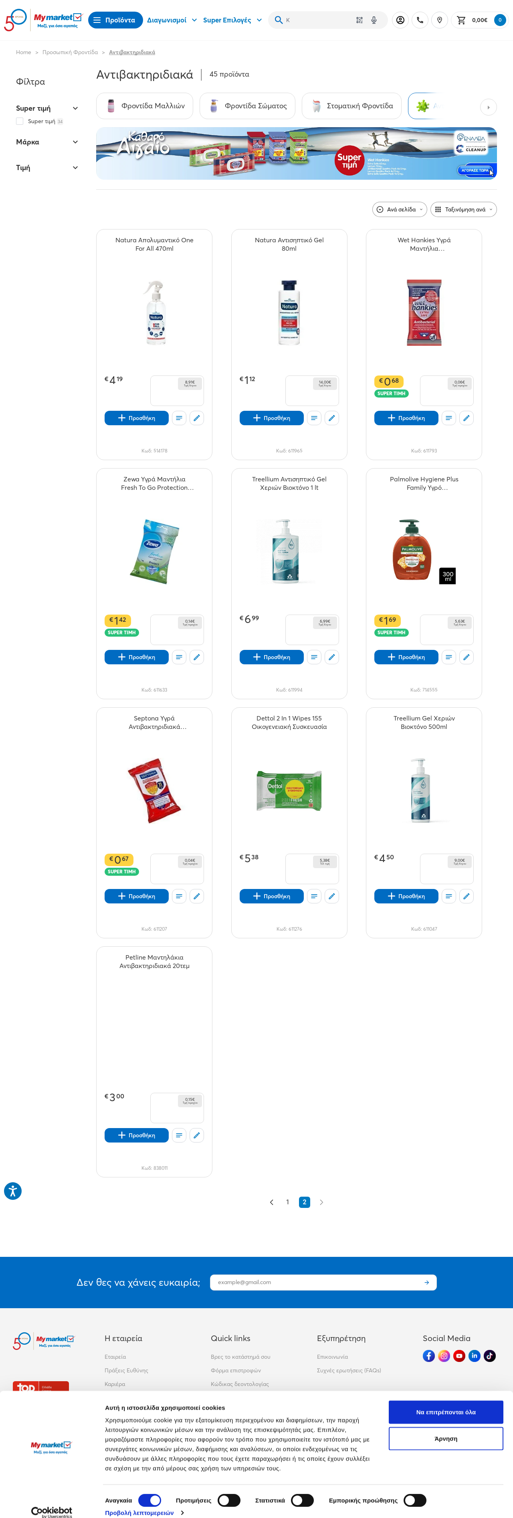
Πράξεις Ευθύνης (126, 1370)
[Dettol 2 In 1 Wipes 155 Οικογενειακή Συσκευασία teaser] (289, 722)
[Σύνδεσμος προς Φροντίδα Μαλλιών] (144, 106)
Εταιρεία (115, 1356)
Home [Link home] (23, 52)
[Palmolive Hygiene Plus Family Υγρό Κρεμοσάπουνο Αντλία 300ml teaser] (424, 483)
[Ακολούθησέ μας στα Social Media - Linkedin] (475, 1356)
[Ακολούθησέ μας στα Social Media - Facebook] (429, 1356)
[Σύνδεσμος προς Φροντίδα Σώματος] (247, 106)
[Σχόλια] (197, 418)
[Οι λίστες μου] (179, 418)
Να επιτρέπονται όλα (446, 1401)
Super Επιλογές (233, 20)
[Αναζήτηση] (279, 20)
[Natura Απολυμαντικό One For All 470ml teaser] (154, 244)
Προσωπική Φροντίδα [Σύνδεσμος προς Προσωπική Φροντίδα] (70, 52)
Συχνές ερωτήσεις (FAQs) (349, 1370)
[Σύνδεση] (400, 20)
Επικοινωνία (332, 1356)
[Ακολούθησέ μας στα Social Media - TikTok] (490, 1356)
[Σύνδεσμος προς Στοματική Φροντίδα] (352, 106)
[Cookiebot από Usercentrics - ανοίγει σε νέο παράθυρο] (52, 1502)
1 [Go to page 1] (288, 1202)
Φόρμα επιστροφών (236, 1370)
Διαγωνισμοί (173, 20)
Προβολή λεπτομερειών (139, 1502)
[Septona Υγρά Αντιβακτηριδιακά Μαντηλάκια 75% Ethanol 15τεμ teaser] (154, 722)
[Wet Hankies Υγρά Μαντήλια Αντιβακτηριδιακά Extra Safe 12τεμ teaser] (424, 244)
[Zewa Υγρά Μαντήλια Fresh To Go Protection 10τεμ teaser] (154, 483)
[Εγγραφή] (427, 1282)
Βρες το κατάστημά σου (241, 1356)
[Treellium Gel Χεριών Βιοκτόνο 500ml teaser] (424, 722)
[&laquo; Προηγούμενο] (272, 1202)
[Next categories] (488, 107)
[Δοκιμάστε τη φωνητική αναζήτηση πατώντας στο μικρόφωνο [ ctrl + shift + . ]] (374, 20)
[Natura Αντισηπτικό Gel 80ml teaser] (289, 244)
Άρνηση (445, 1428)
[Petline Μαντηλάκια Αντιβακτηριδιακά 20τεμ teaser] (154, 961)
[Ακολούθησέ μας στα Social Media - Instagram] (444, 1356)
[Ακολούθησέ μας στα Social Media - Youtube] (459, 1356)
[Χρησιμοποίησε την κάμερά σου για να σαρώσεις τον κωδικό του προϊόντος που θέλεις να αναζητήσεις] (359, 20)
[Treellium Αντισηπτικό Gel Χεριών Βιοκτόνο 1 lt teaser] (289, 483)
